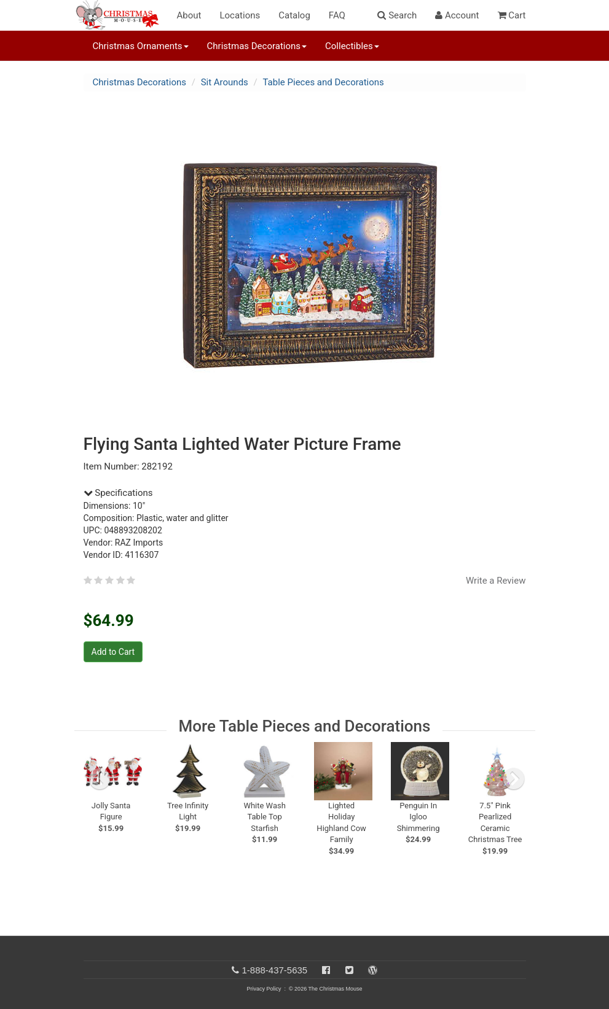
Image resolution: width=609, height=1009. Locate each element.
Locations (239, 15)
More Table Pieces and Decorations (305, 726)
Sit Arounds (224, 82)
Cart (512, 15)
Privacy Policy (263, 989)
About (189, 15)
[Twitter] (349, 970)
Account (457, 15)
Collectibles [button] (352, 46)
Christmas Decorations (139, 82)
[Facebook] (326, 970)
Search (397, 15)
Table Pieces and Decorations (323, 82)
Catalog (294, 15)
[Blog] (372, 970)
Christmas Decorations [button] (257, 46)
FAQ (337, 15)
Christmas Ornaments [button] (141, 46)
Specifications (118, 492)
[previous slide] (99, 779)
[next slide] (513, 779)
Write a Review (496, 580)
